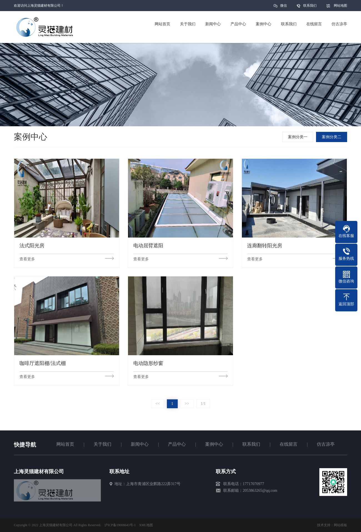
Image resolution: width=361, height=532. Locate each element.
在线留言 (288, 444)
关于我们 (102, 444)
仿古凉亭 (326, 444)
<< (158, 404)
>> (187, 404)
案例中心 (214, 444)
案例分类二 (332, 137)
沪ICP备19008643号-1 (120, 525)
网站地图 (340, 5)
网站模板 (340, 525)
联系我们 (310, 5)
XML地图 (146, 525)
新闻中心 (140, 444)
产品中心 (177, 444)
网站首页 (65, 444)
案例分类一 (298, 137)
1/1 (203, 404)
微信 (283, 7)
